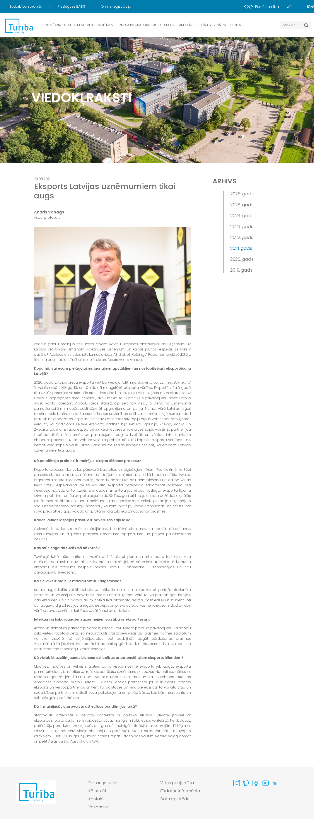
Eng (310, 6)
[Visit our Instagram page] (236, 783)
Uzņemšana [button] (51, 24)
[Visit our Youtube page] (265, 783)
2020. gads (241, 259)
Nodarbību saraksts (26, 6)
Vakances (98, 807)
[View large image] (112, 281)
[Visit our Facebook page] (256, 783)
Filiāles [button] (205, 24)
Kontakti (238, 24)
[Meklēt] (306, 25)
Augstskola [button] (163, 24)
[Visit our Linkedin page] (275, 783)
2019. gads (241, 270)
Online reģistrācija (116, 6)
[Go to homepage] (36, 796)
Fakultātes (186, 24)
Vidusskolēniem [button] (100, 24)
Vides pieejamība (177, 782)
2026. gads (242, 194)
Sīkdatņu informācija (180, 791)
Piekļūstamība (261, 6)
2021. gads (241, 248)
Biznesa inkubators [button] (133, 24)
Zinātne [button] (220, 24)
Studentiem (74, 24)
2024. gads (242, 216)
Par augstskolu (103, 782)
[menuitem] (33, 6)
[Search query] (295, 25)
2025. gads (241, 205)
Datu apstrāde (174, 799)
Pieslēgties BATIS (72, 6)
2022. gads (241, 237)
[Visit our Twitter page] (246, 783)
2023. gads (241, 226)
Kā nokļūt (97, 791)
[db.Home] (18, 25)
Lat (289, 6)
